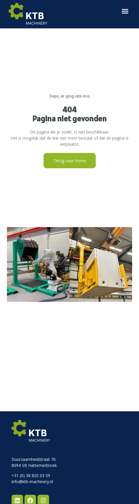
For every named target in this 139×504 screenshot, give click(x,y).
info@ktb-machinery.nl (32, 481)
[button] (125, 11)
